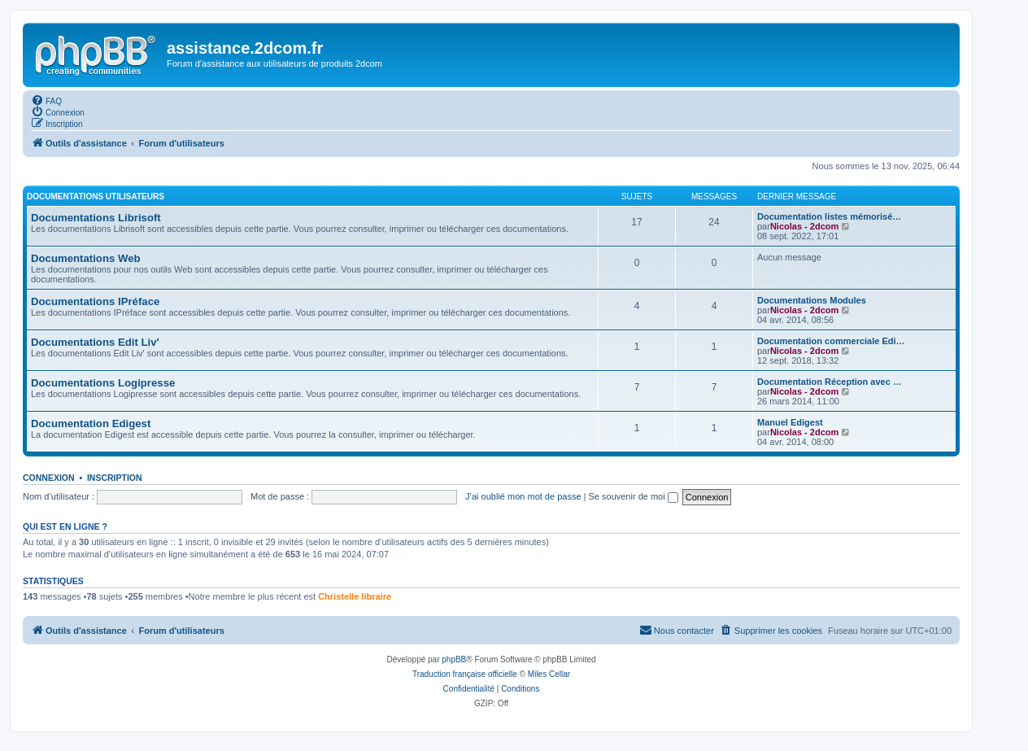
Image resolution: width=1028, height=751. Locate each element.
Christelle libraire (354, 596)
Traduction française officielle (464, 674)
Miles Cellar (549, 674)
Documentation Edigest (90, 423)
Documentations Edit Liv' (95, 342)
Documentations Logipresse (103, 383)
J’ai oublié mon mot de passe (523, 496)
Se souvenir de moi (633, 496)
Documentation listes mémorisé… (829, 216)
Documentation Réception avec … (829, 381)
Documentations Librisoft (96, 218)
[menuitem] (46, 100)
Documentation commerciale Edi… (831, 341)
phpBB (454, 659)
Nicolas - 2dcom (804, 226)
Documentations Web (86, 258)
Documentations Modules (811, 300)
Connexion (49, 477)
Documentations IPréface (95, 301)
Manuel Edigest (790, 422)
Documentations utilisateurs (95, 196)
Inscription (114, 477)
